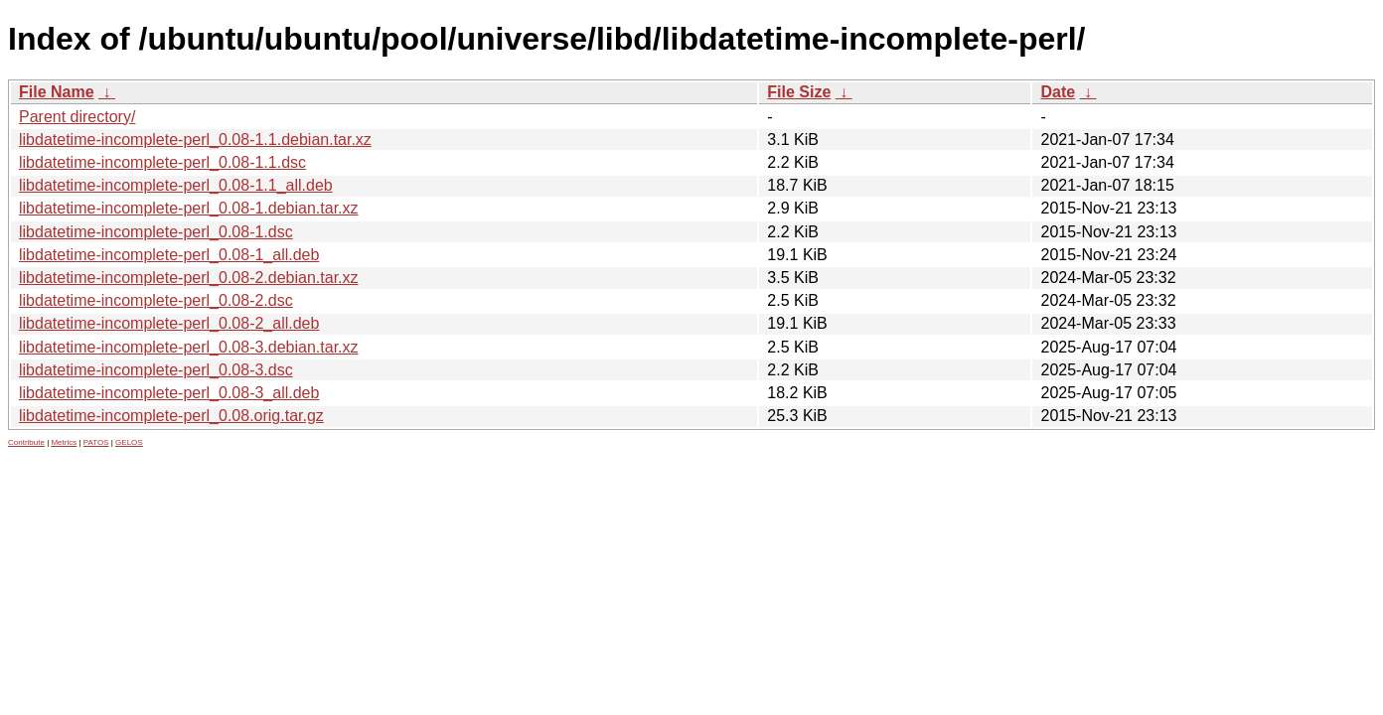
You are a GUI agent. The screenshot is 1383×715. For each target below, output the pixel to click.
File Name (56, 91)
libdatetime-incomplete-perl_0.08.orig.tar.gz (171, 415)
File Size (799, 91)
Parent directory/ (77, 116)
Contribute (26, 442)
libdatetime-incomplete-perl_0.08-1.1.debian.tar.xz (195, 139)
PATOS (96, 442)
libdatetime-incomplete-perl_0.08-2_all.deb (169, 323)
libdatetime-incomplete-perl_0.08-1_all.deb (169, 254)
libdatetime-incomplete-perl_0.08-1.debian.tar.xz (189, 208)
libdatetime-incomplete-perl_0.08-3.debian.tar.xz (189, 347)
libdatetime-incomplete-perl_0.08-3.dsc (156, 369)
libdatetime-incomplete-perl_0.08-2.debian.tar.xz (189, 277)
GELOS (129, 442)
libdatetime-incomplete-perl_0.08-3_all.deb (169, 392)
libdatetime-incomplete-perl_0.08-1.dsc (156, 231)
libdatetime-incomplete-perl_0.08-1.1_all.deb (176, 185)
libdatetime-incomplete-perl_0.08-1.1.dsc (162, 162)
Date (1057, 91)
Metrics (64, 442)
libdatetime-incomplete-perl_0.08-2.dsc (156, 300)
